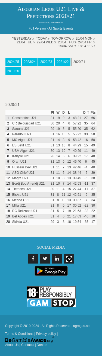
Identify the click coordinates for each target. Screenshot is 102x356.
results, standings (51, 22)
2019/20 (13, 71)
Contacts (27, 345)
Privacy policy (46, 334)
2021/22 (63, 62)
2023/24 (29, 62)
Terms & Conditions (19, 334)
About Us (11, 345)
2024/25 (13, 62)
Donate (42, 345)
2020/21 (79, 62)
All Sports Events (60, 28)
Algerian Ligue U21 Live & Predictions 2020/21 (50, 12)
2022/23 (46, 62)
